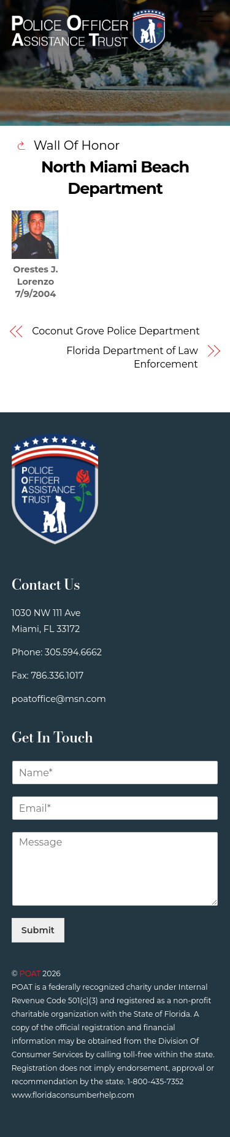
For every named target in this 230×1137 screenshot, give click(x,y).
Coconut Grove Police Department (115, 331)
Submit (38, 930)
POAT (30, 973)
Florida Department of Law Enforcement (131, 357)
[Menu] (206, 17)
